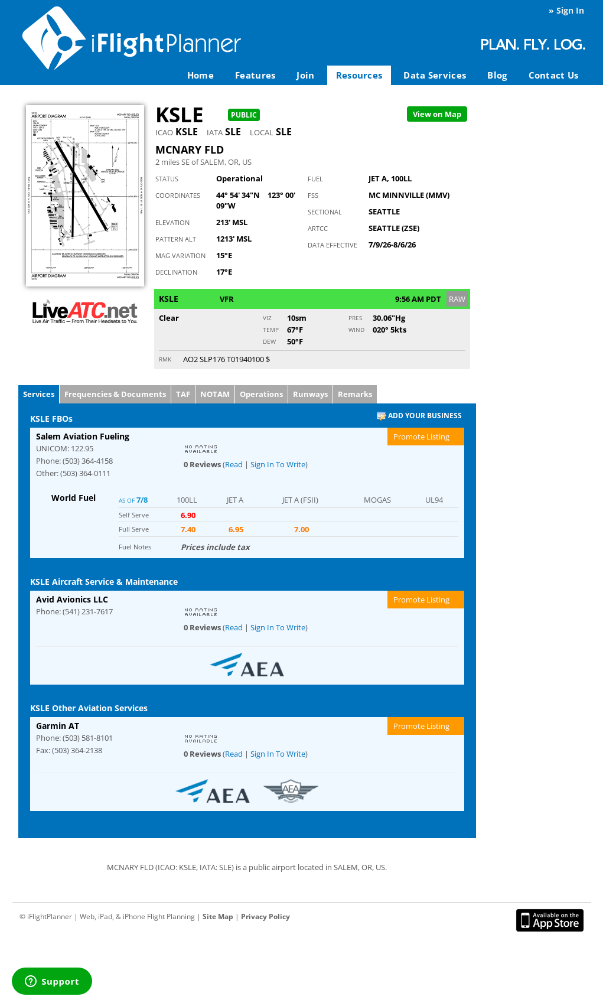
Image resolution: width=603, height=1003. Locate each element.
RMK (165, 359)
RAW (457, 299)
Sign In (570, 10)
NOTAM (215, 394)
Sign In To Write (277, 464)
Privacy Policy (265, 916)
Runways (310, 394)
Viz (267, 318)
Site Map (218, 916)
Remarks (355, 394)
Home (200, 75)
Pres (355, 318)
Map (437, 114)
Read (234, 464)
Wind (356, 329)
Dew (269, 341)
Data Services (434, 75)
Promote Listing (421, 436)
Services (38, 394)
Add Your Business (419, 416)
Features (255, 75)
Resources (359, 75)
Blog (497, 75)
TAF (183, 394)
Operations (261, 394)
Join (305, 75)
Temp (271, 329)
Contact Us (554, 75)
